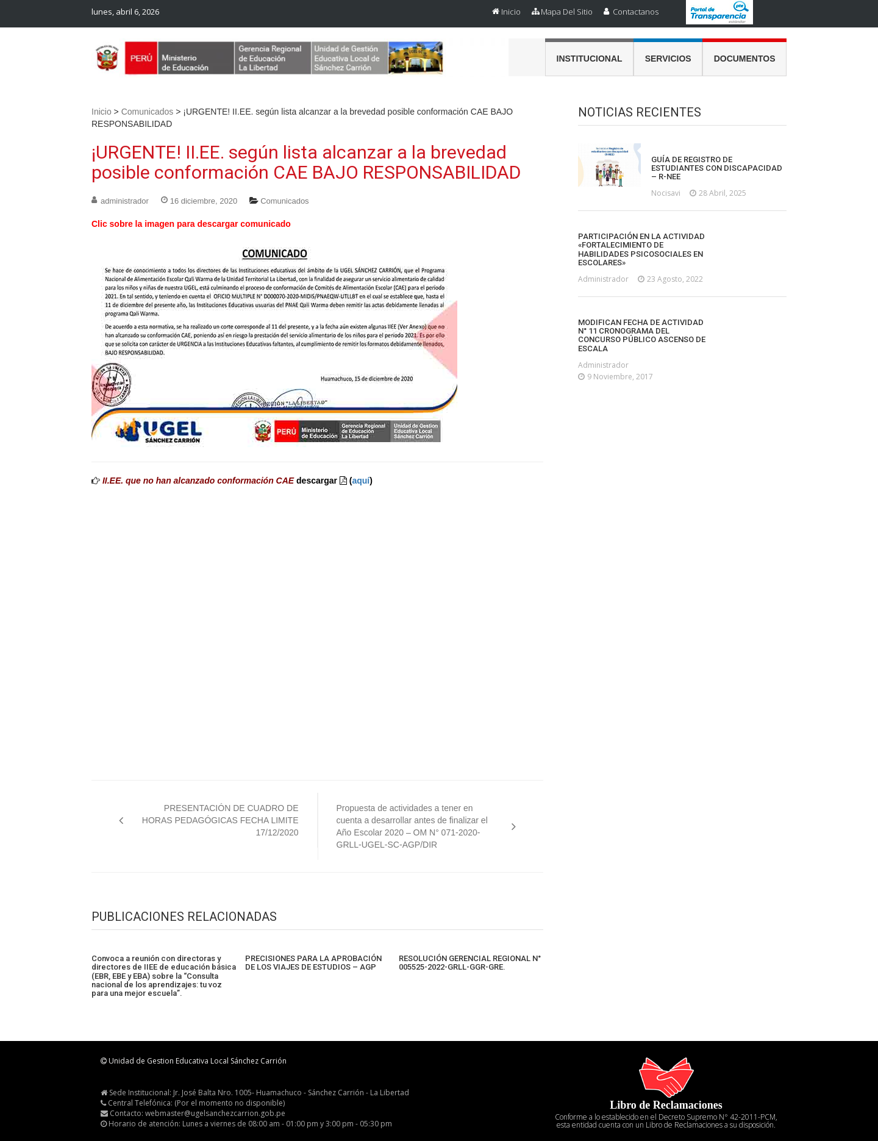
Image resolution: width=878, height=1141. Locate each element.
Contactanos (636, 11)
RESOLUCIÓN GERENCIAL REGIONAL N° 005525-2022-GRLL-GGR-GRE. (470, 962)
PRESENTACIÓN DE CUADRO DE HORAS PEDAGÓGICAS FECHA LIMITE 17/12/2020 (220, 820)
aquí (360, 480)
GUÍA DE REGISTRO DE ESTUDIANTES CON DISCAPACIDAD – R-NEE (716, 169)
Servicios (668, 58)
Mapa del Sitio (567, 11)
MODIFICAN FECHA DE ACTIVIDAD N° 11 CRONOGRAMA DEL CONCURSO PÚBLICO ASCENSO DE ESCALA (641, 335)
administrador (125, 201)
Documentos (745, 58)
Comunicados (147, 111)
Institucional (590, 58)
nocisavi (665, 193)
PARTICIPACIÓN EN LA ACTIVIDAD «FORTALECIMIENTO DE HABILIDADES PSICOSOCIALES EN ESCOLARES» (641, 249)
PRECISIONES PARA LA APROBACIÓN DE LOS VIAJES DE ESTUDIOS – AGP (313, 962)
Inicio (511, 11)
